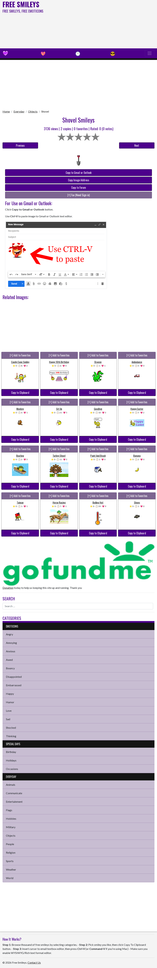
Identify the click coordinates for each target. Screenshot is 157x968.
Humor (10, 702)
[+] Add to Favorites (20, 355)
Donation (8, 587)
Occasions (12, 768)
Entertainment (14, 801)
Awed (9, 659)
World (9, 878)
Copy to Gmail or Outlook (79, 173)
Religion (10, 852)
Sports (10, 861)
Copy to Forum (78, 188)
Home (6, 111)
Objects (33, 111)
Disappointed (14, 676)
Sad (8, 719)
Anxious (10, 651)
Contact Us (34, 962)
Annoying (11, 642)
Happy (10, 693)
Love (9, 710)
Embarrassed (13, 685)
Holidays (11, 760)
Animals (10, 784)
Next (136, 145)
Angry (9, 634)
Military (10, 827)
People (10, 844)
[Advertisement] (106, 24)
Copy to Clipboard (20, 393)
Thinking (11, 736)
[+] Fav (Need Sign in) (79, 195)
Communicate (14, 793)
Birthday (11, 751)
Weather (11, 869)
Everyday (19, 111)
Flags (9, 810)
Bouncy (10, 668)
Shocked (11, 727)
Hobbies (11, 818)
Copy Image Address (78, 180)
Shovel (45, 111)
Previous (20, 145)
